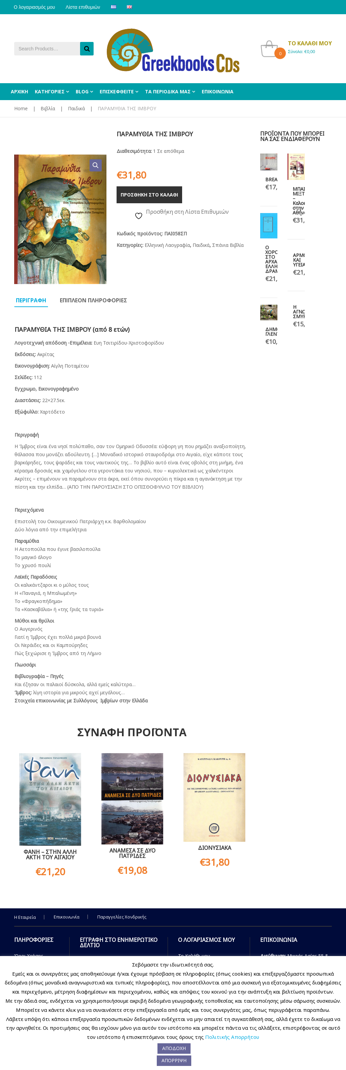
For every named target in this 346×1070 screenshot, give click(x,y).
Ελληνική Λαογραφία (167, 245)
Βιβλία (48, 108)
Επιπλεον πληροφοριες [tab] (93, 300)
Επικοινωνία (66, 917)
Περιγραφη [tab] (31, 300)
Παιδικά (76, 108)
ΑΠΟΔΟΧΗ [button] (174, 1048)
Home (21, 108)
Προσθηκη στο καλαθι (149, 194)
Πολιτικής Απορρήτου (232, 1036)
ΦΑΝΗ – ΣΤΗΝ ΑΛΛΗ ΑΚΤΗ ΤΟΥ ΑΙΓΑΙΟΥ (50, 854)
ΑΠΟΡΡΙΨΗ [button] (174, 1060)
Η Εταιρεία (25, 917)
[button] (96, 165)
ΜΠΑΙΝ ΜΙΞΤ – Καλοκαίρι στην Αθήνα (303, 201)
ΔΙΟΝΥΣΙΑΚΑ (214, 848)
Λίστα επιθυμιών (84, 7)
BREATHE (275, 179)
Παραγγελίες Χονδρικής (121, 917)
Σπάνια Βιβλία (228, 245)
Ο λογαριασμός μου (34, 7)
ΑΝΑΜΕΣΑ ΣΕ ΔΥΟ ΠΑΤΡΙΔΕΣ (132, 853)
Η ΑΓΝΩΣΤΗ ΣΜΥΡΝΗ (304, 312)
